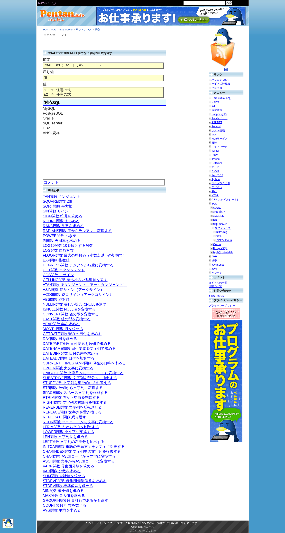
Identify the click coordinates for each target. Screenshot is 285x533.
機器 (214, 142)
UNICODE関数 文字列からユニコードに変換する (83, 373)
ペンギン (216, 272)
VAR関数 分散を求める (62, 471)
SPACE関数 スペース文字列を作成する (75, 393)
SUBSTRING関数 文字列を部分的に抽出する (80, 378)
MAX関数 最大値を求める (64, 496)
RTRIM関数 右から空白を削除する (71, 398)
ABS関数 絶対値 (56, 299)
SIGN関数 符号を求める (62, 216)
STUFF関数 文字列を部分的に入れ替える (77, 383)
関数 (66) (221, 232)
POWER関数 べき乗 (59, 236)
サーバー (216, 167)
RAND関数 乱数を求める (63, 226)
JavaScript (217, 264)
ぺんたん (148, 526)
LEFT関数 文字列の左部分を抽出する (73, 442)
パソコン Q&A (219, 79)
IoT (213, 105)
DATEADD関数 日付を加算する (68, 358)
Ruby (214, 154)
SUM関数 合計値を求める (64, 476)
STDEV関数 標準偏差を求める (68, 486)
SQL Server (66, 29)
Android (216, 126)
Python (215, 179)
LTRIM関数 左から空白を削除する (71, 427)
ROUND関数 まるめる (61, 221)
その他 (215, 171)
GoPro (215, 101)
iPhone (215, 158)
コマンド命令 (224, 240)
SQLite (217, 207)
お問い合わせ (217, 295)
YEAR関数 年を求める (61, 324)
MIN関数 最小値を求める (63, 491)
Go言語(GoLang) (221, 97)
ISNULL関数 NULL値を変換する (69, 309)
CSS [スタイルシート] (224, 199)
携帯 (214, 260)
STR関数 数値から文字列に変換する (73, 388)
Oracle (217, 244)
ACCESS (218, 215)
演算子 (220, 236)
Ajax (214, 191)
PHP (214, 256)
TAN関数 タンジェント (61, 196)
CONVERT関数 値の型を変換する (71, 314)
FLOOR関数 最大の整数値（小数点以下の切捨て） (85, 255)
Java (214, 268)
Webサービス (219, 138)
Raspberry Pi (219, 114)
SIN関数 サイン (55, 211)
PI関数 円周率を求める (61, 241)
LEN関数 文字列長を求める (65, 437)
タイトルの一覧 (218, 282)
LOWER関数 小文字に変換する (68, 432)
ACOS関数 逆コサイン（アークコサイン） (78, 295)
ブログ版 (216, 87)
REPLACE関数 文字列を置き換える (72, 412)
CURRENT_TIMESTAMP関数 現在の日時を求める (84, 363)
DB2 (215, 219)
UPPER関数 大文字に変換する (68, 368)
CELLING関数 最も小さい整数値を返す (75, 280)
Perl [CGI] (217, 175)
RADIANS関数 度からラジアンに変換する (77, 231)
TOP (45, 29)
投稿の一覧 (215, 286)
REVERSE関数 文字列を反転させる (72, 407)
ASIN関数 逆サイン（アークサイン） (73, 290)
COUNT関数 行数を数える (64, 505)
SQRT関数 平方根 (57, 206)
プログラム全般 (220, 183)
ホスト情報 (218, 130)
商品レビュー (219, 118)
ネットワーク (219, 146)
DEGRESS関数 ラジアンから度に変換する (78, 265)
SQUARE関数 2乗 (57, 201)
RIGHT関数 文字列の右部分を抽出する (75, 402)
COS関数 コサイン (58, 275)
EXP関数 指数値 (56, 260)
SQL (53, 29)
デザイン (216, 187)
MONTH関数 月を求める (63, 329)
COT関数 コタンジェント (64, 270)
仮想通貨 (216, 110)
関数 (97, 29)
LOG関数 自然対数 (58, 250)
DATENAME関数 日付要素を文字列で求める (79, 348)
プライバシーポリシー (222, 305)
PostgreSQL (220, 248)
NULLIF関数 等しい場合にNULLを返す (74, 304)
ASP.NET (216, 122)
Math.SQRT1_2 (47, 2)
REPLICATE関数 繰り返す (64, 417)
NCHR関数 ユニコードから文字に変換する (78, 422)
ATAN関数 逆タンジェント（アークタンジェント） (85, 285)
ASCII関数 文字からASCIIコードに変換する (79, 461)
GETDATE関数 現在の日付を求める (72, 334)
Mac (213, 134)
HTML (215, 195)
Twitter (215, 150)
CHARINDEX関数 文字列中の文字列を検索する (82, 451)
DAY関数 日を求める (60, 339)
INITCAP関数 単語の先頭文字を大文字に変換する (84, 447)
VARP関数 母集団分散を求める (68, 466)
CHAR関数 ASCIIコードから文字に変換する (79, 456)
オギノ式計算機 (220, 83)
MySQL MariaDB (223, 252)
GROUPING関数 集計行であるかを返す (75, 500)
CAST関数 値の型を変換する (66, 319)
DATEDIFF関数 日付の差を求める (70, 353)
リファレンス (84, 29)
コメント (51, 182)
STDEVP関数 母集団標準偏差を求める (74, 481)
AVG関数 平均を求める (62, 510)
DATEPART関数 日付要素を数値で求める (77, 344)
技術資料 (216, 162)
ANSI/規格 (219, 211)
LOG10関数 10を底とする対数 (68, 246)
